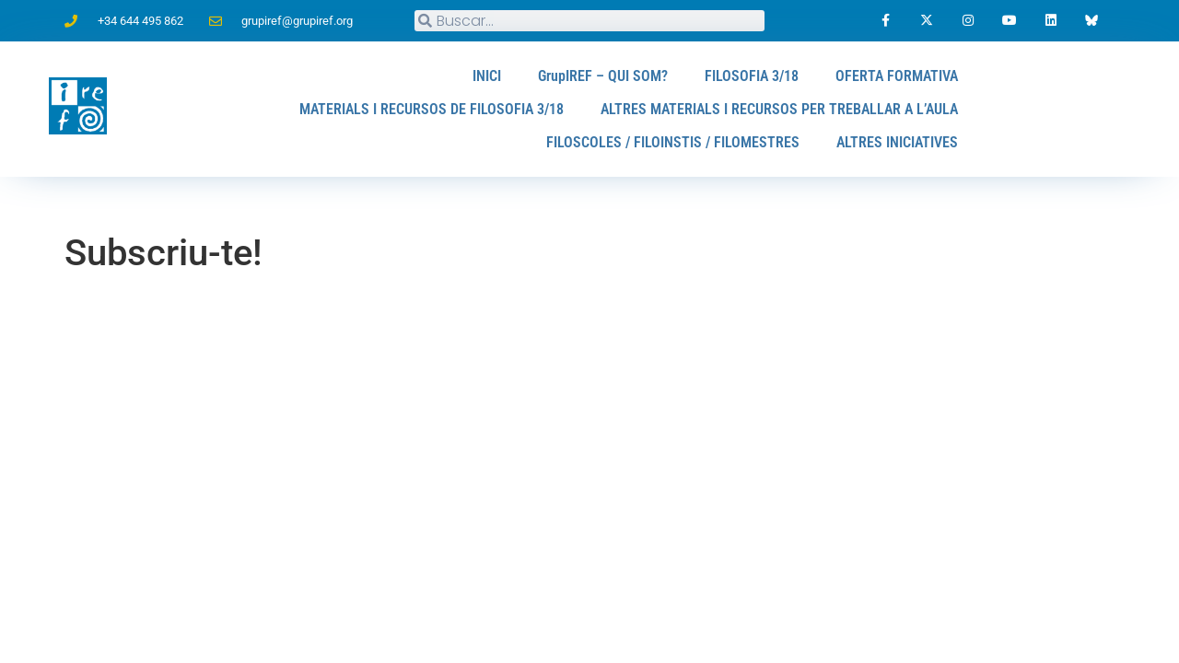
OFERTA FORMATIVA (896, 76)
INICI (487, 76)
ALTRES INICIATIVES (897, 142)
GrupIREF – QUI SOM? (603, 76)
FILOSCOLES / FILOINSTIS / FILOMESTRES (673, 142)
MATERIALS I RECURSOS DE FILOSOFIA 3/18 (431, 109)
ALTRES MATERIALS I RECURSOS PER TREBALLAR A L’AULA (779, 109)
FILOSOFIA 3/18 (752, 76)
